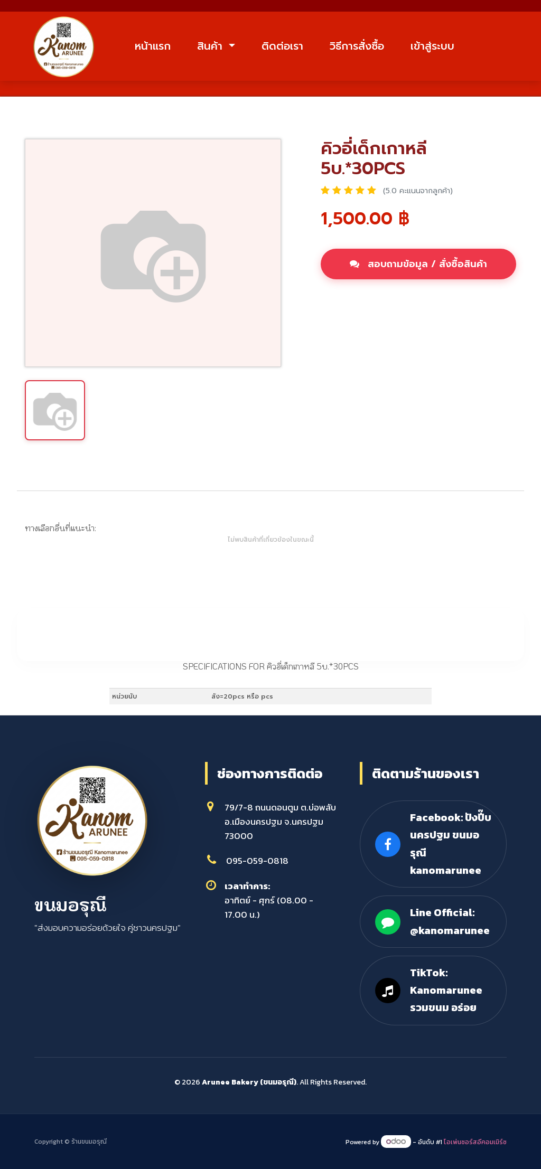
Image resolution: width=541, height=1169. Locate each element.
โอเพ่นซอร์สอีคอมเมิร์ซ (475, 1142)
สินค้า (211, 46)
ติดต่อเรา (282, 46)
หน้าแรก (153, 46)
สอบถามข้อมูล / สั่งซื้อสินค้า (418, 264)
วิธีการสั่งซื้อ (357, 46)
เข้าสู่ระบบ (432, 46)
